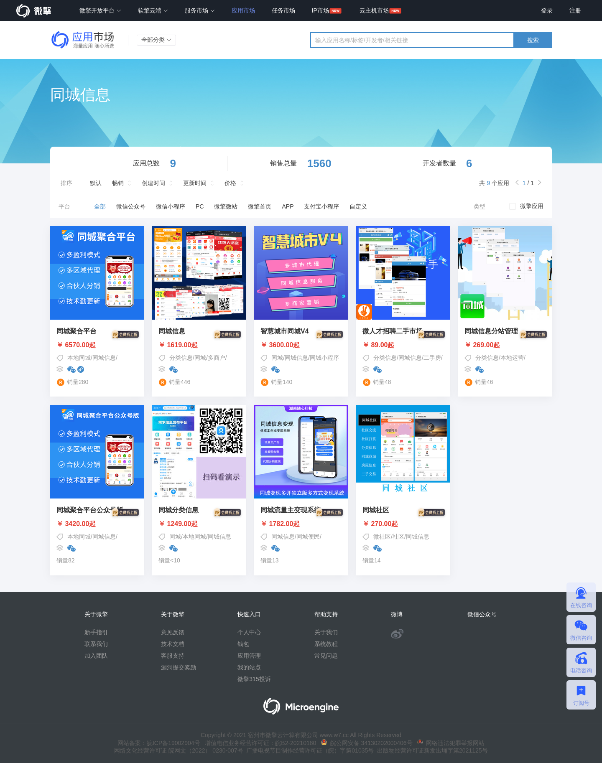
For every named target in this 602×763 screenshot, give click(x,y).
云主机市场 (374, 10)
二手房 (432, 358)
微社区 (382, 536)
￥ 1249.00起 (199, 524)
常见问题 (326, 655)
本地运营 (512, 358)
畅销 (118, 183)
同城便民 (308, 536)
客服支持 (172, 655)
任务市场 (283, 10)
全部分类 (156, 39)
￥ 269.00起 (505, 345)
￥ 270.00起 (403, 524)
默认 (96, 183)
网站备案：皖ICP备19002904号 (158, 743)
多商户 (216, 358)
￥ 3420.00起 (97, 524)
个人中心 (249, 632)
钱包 (243, 644)
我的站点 (249, 667)
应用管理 (249, 655)
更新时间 (195, 183)
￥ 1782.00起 (301, 524)
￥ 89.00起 (403, 345)
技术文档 (172, 644)
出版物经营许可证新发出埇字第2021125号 (430, 750)
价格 (230, 183)
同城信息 (104, 358)
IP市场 (320, 10)
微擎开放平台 (100, 10)
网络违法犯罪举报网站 (451, 743)
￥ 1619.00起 (199, 345)
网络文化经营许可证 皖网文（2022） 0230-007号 (178, 750)
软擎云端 (153, 10)
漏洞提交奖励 (178, 667)
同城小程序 (324, 358)
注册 (575, 10)
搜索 (533, 40)
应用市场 (243, 10)
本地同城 (79, 358)
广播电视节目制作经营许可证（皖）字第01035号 (308, 750)
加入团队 (96, 655)
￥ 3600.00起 (301, 345)
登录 (547, 10)
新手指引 (96, 632)
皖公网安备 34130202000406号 (367, 743)
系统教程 (326, 644)
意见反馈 (172, 632)
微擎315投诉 (253, 679)
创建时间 (153, 183)
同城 (200, 358)
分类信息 (181, 358)
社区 (398, 536)
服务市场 (200, 10)
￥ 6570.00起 (97, 345)
